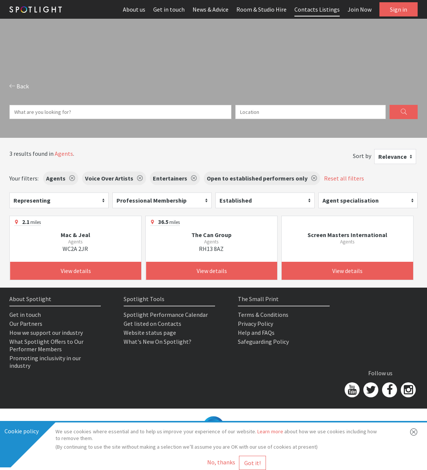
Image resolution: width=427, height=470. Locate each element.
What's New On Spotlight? (157, 341)
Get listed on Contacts (152, 323)
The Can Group (211, 235)
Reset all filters (344, 178)
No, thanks (221, 462)
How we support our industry (46, 332)
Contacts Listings (317, 9)
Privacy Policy (255, 323)
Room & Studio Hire (261, 9)
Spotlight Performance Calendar (166, 314)
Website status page (150, 332)
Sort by (362, 156)
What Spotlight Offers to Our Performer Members (46, 345)
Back (19, 86)
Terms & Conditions (263, 314)
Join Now (360, 9)
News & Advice (210, 9)
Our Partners (25, 323)
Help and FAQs (256, 332)
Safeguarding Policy (263, 341)
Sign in (398, 9)
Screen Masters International (347, 235)
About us (134, 9)
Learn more (270, 431)
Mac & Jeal (75, 235)
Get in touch (169, 9)
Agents (64, 153)
